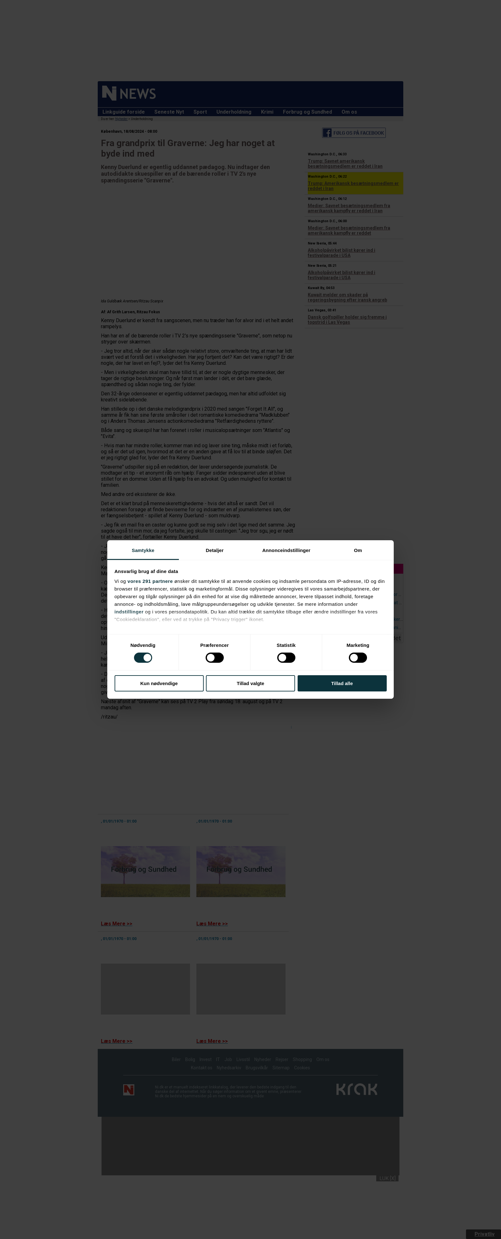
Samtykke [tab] (143, 550)
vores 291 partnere (150, 581)
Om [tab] (358, 550)
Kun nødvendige (159, 683)
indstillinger (129, 611)
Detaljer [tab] (215, 550)
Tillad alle (342, 683)
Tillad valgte (250, 683)
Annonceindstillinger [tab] (286, 550)
